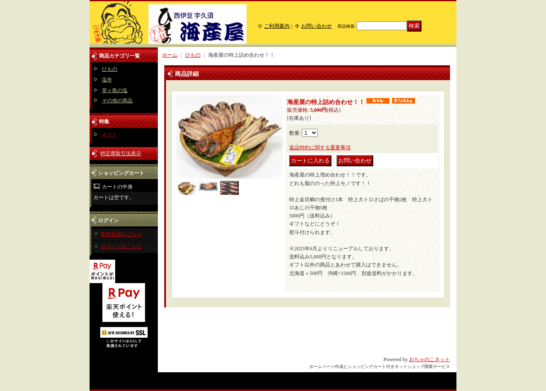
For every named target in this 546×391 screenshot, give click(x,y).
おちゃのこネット (429, 359)
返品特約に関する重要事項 (320, 148)
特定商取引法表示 (120, 153)
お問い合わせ (316, 26)
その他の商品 (117, 101)
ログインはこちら (121, 246)
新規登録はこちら (121, 234)
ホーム (169, 55)
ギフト (109, 135)
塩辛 (107, 80)
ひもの (109, 69)
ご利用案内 (277, 26)
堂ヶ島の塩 (115, 90)
